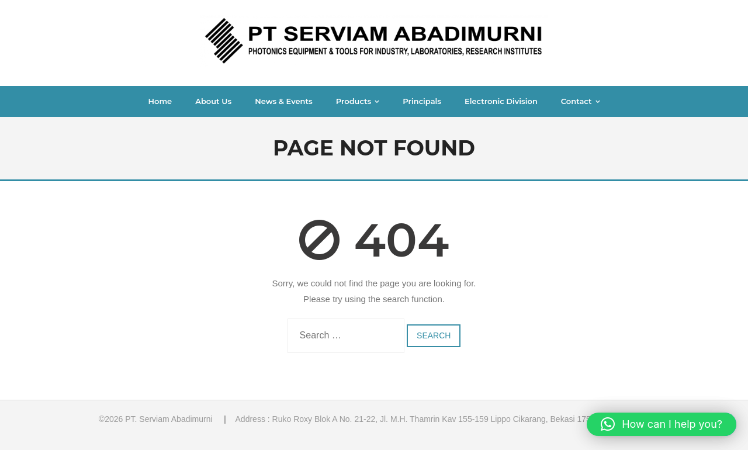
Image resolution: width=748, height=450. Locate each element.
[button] (661, 424)
